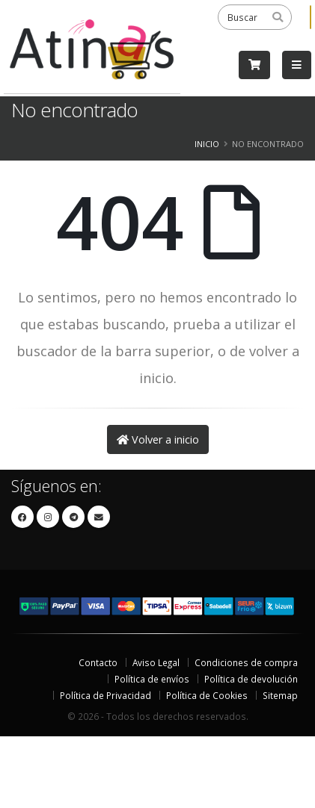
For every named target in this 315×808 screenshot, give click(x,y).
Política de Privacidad (105, 695)
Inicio (207, 143)
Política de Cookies (207, 695)
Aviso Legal (156, 662)
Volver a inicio (158, 439)
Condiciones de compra (246, 662)
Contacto (98, 662)
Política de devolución (251, 679)
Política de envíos (151, 679)
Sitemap (280, 695)
